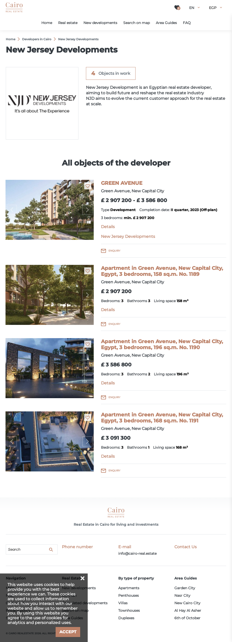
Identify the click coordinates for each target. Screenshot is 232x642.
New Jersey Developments (128, 236)
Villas (123, 603)
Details (108, 226)
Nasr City (182, 595)
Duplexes (126, 618)
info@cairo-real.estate (137, 553)
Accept (67, 631)
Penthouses (128, 595)
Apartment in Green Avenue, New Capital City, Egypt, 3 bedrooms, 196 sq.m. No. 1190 (162, 344)
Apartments (128, 588)
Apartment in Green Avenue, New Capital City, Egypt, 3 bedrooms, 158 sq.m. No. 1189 (162, 271)
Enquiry (114, 250)
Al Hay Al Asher (187, 610)
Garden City (184, 588)
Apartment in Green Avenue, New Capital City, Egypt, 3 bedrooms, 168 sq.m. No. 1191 (162, 418)
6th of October (187, 618)
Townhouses (129, 610)
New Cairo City (187, 603)
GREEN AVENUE (121, 183)
